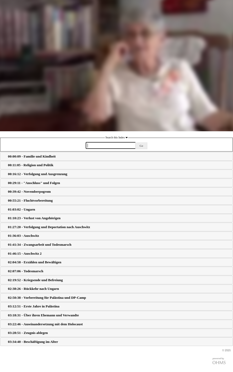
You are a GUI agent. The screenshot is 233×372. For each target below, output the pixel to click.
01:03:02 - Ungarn (21, 209)
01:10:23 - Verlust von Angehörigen (34, 218)
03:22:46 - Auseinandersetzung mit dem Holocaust (45, 324)
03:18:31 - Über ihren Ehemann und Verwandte (43, 315)
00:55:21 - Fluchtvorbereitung (30, 200)
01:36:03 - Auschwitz (23, 236)
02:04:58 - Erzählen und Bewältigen (34, 262)
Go (141, 145)
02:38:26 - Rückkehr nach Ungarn (33, 289)
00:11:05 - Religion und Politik (30, 165)
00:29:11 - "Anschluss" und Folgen (34, 183)
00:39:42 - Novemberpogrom (29, 191)
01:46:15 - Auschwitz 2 (24, 253)
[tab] (116, 156)
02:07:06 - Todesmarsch (25, 271)
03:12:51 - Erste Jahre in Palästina (33, 306)
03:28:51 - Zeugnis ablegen (28, 333)
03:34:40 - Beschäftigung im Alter (33, 342)
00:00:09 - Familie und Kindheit (32, 156)
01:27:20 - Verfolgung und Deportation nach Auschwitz (49, 227)
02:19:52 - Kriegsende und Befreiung (35, 280)
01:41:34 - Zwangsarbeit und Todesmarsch (39, 245)
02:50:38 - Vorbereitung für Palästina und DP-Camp (47, 298)
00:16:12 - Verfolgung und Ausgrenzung (37, 174)
